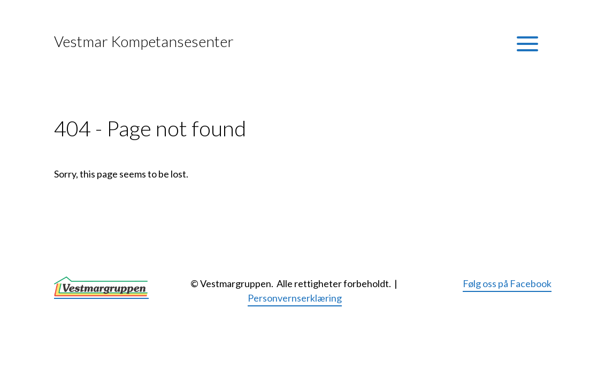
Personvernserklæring (295, 298)
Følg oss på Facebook (507, 283)
